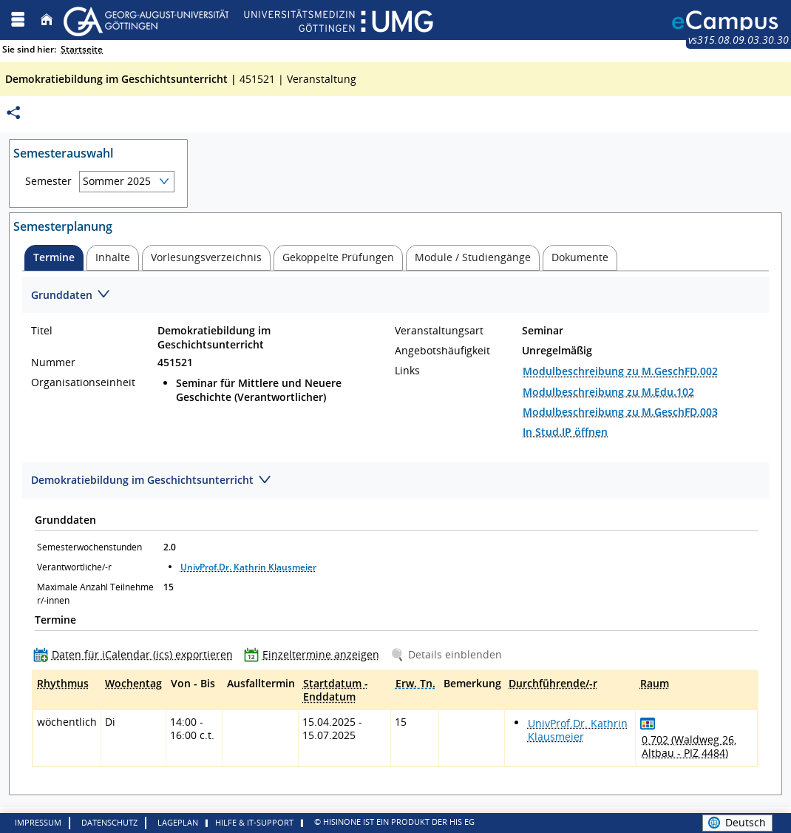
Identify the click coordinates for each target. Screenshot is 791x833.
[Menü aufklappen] (17, 19)
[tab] (54, 258)
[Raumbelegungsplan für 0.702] (647, 723)
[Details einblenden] (449, 654)
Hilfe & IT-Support (254, 822)
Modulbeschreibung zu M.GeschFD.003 (620, 412)
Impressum (38, 822)
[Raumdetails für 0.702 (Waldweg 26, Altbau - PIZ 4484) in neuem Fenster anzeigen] (696, 746)
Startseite (82, 49)
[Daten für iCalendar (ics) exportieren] (136, 654)
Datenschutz (109, 822)
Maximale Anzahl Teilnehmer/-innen (95, 594)
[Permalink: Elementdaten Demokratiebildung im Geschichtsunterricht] (13, 113)
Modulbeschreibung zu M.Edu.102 (608, 392)
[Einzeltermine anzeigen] (314, 654)
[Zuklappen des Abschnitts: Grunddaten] (395, 295)
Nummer (53, 362)
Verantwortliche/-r (74, 567)
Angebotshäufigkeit (442, 350)
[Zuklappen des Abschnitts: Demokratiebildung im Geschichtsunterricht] (395, 481)
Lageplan (177, 822)
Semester (48, 181)
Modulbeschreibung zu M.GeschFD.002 (620, 371)
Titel (41, 330)
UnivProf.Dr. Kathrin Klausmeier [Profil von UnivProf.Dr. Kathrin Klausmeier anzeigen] (248, 567)
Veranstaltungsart (439, 330)
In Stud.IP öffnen (565, 432)
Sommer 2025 (117, 181)
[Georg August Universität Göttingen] (248, 19)
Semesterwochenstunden (89, 547)
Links (407, 370)
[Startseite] (46, 19)
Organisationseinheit (83, 382)
